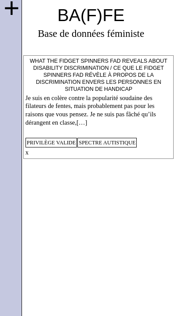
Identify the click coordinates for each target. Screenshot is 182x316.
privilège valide (51, 143)
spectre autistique (107, 143)
